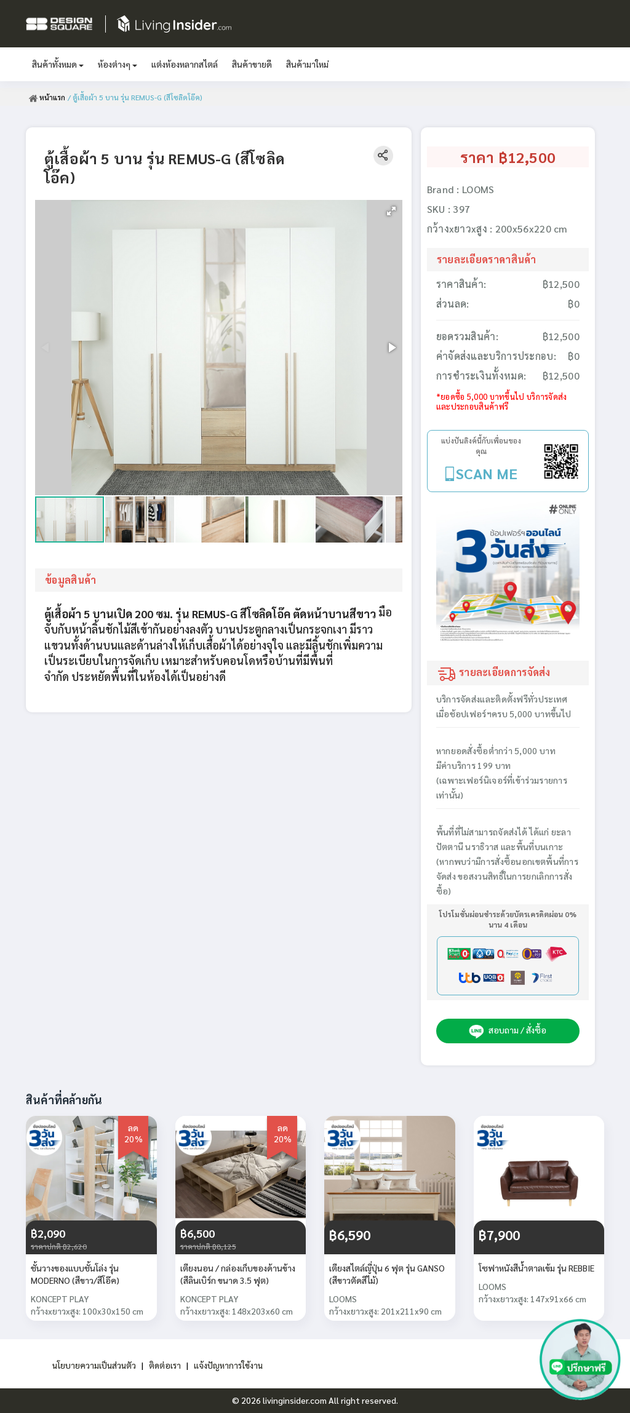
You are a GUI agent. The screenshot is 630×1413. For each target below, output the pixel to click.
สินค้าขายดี (252, 64)
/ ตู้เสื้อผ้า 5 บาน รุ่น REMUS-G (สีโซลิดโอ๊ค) (135, 97)
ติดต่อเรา (164, 1365)
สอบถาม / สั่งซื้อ (507, 1031)
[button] (391, 211)
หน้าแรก (47, 97)
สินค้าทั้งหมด (58, 64)
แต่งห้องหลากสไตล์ (184, 64)
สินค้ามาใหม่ (307, 64)
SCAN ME (486, 473)
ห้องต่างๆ (117, 64)
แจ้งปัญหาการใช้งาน (229, 1365)
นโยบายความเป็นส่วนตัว (92, 1365)
